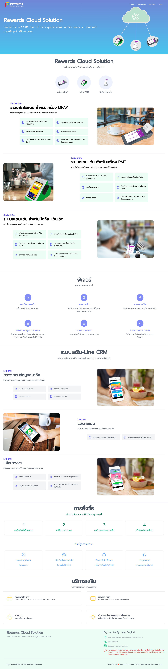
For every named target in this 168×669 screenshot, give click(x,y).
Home (132, 5)
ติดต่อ (160, 5)
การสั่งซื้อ (152, 5)
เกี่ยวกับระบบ (141, 5)
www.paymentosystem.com (151, 664)
